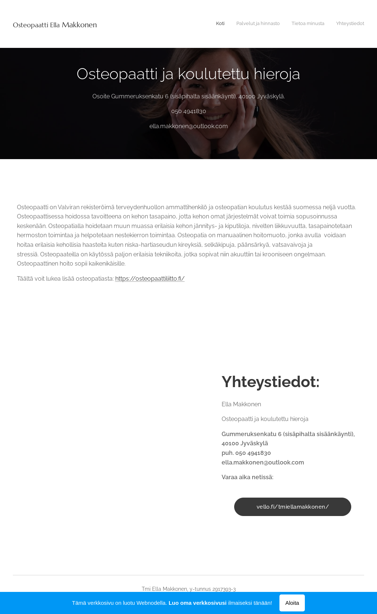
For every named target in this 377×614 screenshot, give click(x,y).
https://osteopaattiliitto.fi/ (150, 278)
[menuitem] (331, 24)
